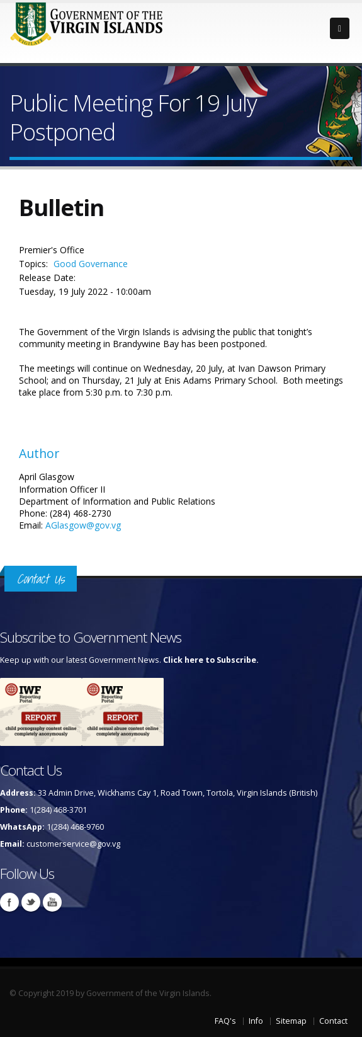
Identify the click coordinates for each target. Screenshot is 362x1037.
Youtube (52, 902)
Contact (333, 1021)
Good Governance (91, 264)
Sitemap (291, 1021)
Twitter (30, 902)
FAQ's (225, 1021)
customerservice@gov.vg (73, 844)
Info (256, 1021)
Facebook (9, 902)
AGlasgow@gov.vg (83, 525)
